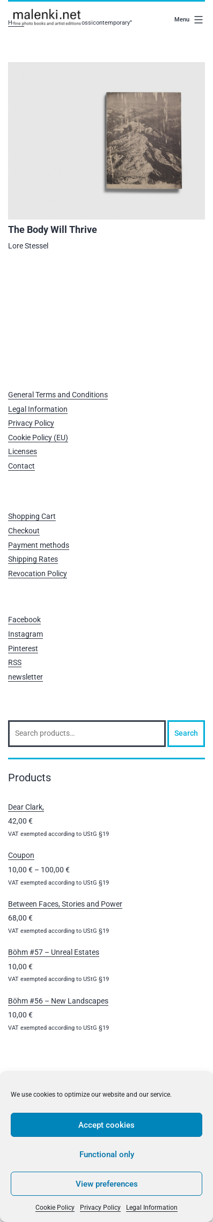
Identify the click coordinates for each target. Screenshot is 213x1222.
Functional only (106, 1154)
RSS (14, 662)
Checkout (24, 530)
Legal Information (152, 1207)
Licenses (22, 451)
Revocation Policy (37, 573)
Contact (21, 466)
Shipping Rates (33, 559)
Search (186, 733)
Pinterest (23, 648)
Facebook (24, 619)
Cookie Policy (55, 1207)
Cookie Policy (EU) (38, 437)
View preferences (107, 1184)
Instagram (25, 634)
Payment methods (38, 545)
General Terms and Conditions (58, 394)
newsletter (25, 677)
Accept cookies (106, 1125)
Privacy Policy (100, 1207)
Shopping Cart (32, 516)
